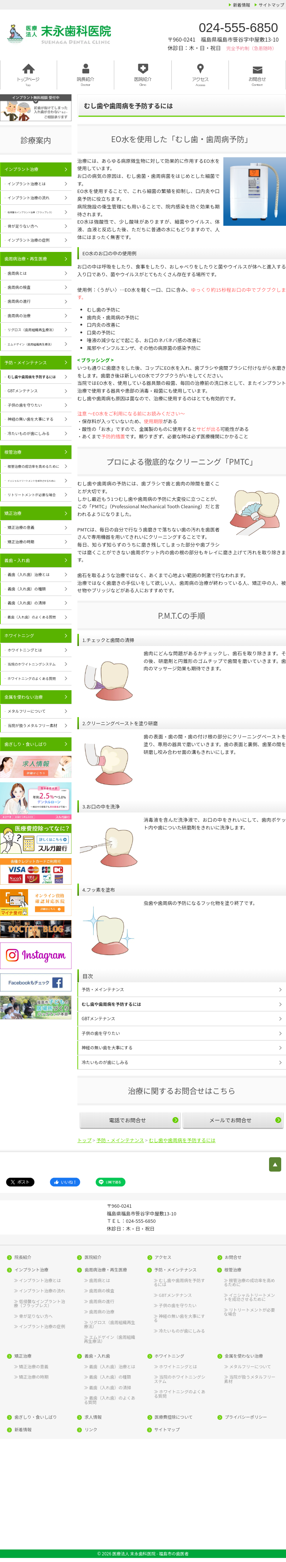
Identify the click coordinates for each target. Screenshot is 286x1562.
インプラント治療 (21, 169)
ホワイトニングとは (25, 650)
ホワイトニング (19, 635)
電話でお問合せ (127, 1120)
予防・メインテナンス (103, 989)
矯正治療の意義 (21, 527)
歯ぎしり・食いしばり (25, 744)
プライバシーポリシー (246, 1417)
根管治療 (12, 452)
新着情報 (241, 5)
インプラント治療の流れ (29, 197)
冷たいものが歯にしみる (105, 1062)
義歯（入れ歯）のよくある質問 (109, 1399)
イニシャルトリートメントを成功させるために (249, 1297)
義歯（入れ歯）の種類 (27, 589)
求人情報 (92, 1417)
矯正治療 (12, 513)
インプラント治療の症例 (29, 240)
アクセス (163, 1257)
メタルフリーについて (27, 711)
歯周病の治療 (19, 315)
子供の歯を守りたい (101, 1033)
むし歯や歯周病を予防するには (111, 1004)
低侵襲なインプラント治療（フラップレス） (39, 1303)
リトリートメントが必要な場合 (249, 1311)
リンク (90, 1430)
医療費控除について (174, 1417)
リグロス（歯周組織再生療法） (109, 1324)
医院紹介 (92, 1257)
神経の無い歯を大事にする (107, 1047)
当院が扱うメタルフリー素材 (32, 725)
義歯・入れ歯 (17, 560)
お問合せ (233, 1257)
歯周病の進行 (19, 301)
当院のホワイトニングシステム (179, 1378)
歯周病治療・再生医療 (25, 258)
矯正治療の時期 (21, 541)
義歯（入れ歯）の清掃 (27, 603)
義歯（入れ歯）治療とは (29, 574)
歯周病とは (17, 273)
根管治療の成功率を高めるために (249, 1282)
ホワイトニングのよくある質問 (179, 1393)
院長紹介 (22, 1257)
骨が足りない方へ (23, 226)
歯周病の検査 (19, 287)
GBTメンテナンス (98, 1018)
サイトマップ (271, 5)
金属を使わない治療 (23, 697)
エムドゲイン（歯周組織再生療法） (109, 1339)
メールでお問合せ (230, 1120)
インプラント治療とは (27, 183)
